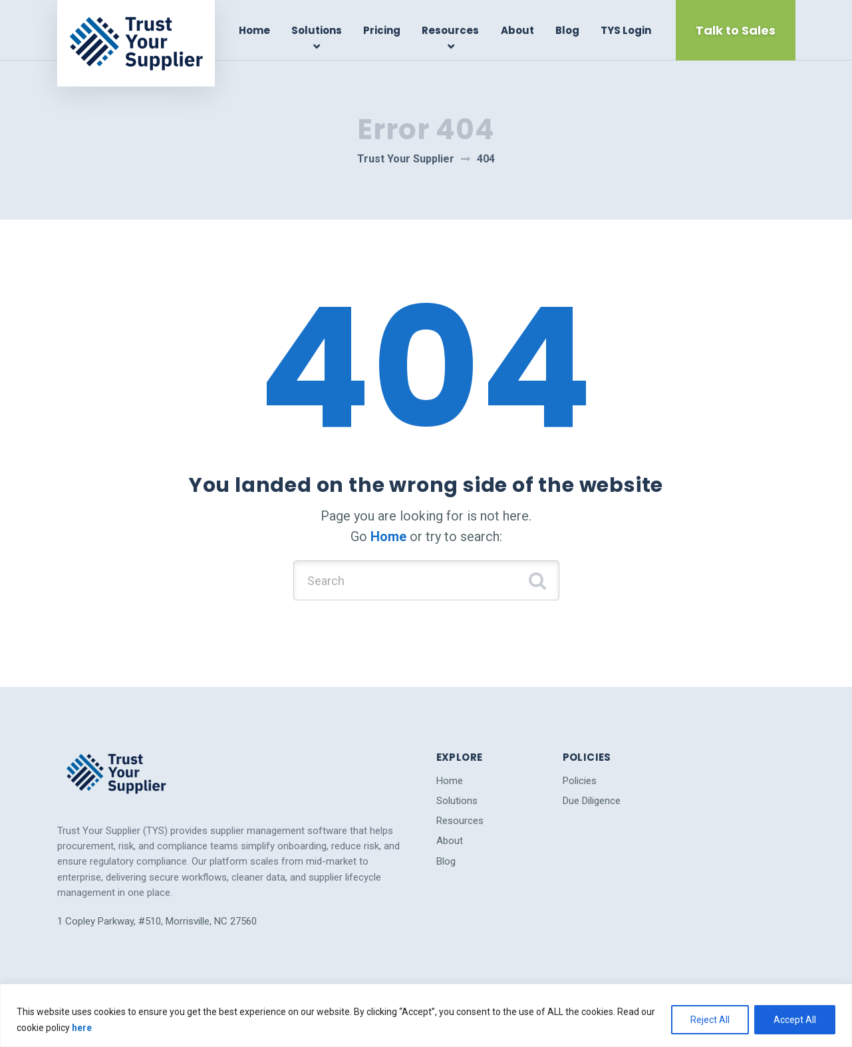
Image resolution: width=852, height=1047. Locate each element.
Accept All (795, 1019)
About (517, 30)
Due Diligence (592, 801)
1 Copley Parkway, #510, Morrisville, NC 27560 (157, 921)
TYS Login (626, 30)
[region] (426, 1015)
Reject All (710, 1019)
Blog (567, 30)
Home (254, 30)
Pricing (381, 30)
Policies (580, 781)
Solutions (316, 30)
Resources (450, 30)
